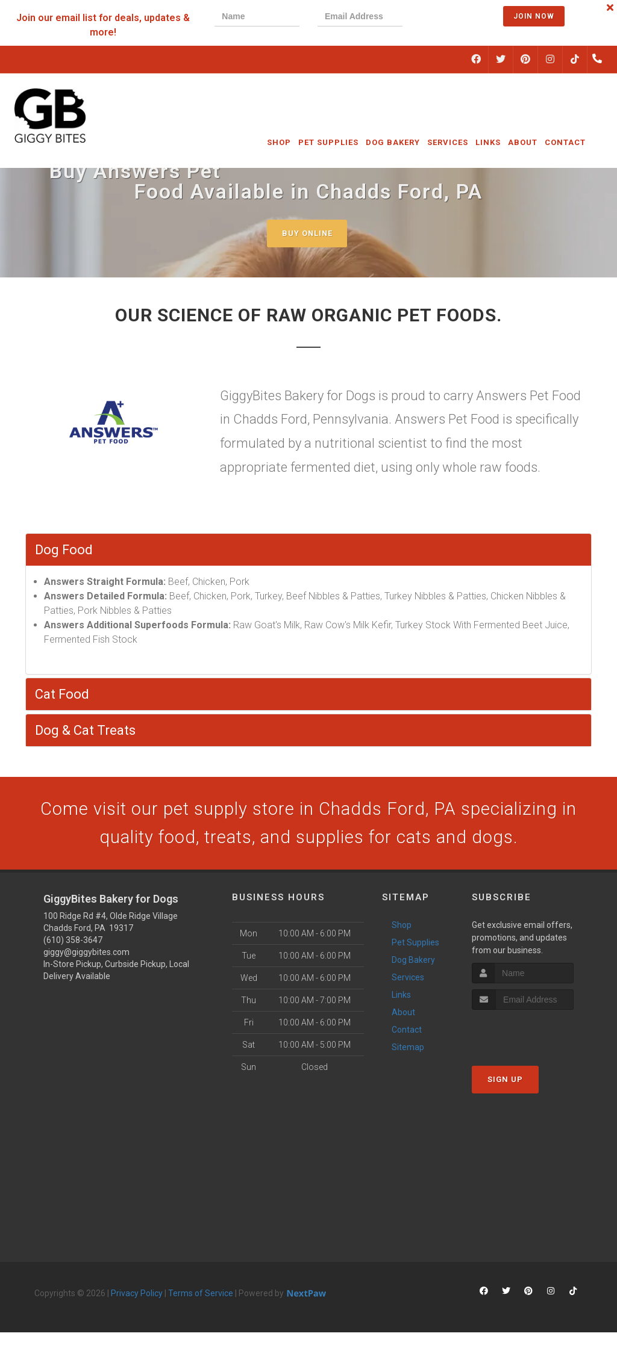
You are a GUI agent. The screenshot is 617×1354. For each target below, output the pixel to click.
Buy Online (307, 233)
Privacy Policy (137, 1294)
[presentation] (461, 17)
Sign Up (505, 1081)
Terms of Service (200, 1294)
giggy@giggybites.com (86, 953)
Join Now (533, 16)
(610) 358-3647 (72, 941)
